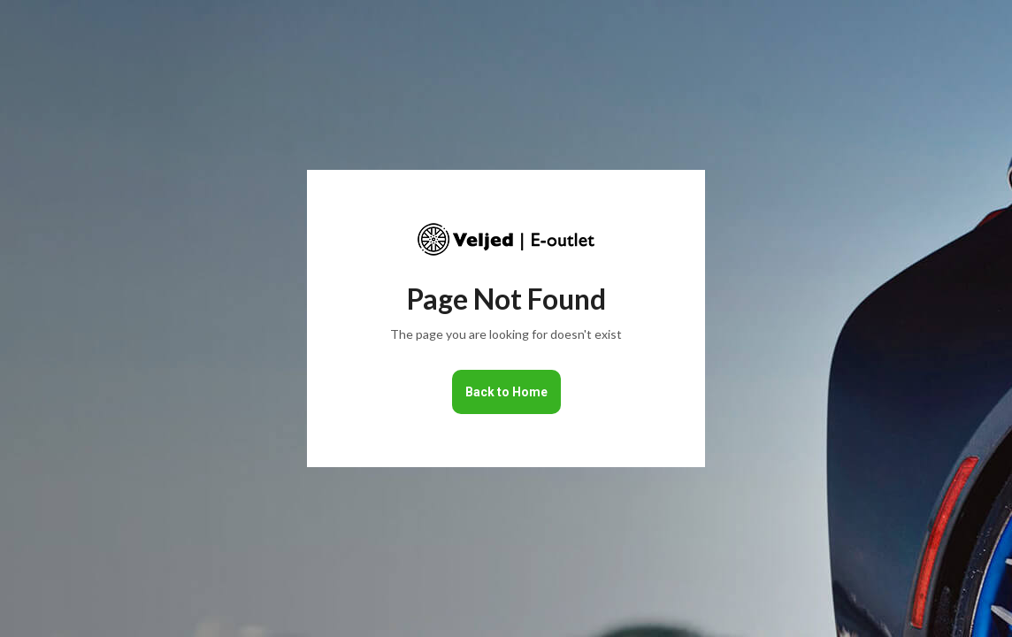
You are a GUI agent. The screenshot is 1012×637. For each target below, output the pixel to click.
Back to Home (506, 392)
